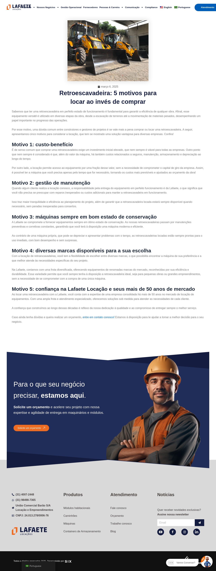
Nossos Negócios (48, 7)
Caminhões (70, 515)
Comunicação (134, 7)
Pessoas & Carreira (111, 7)
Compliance (151, 7)
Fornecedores (90, 7)
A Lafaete (28, 7)
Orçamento (117, 515)
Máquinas (69, 523)
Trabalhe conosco (121, 523)
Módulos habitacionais (76, 508)
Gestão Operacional (71, 7)
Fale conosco (118, 508)
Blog (113, 531)
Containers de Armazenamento (82, 531)
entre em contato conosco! (99, 317)
